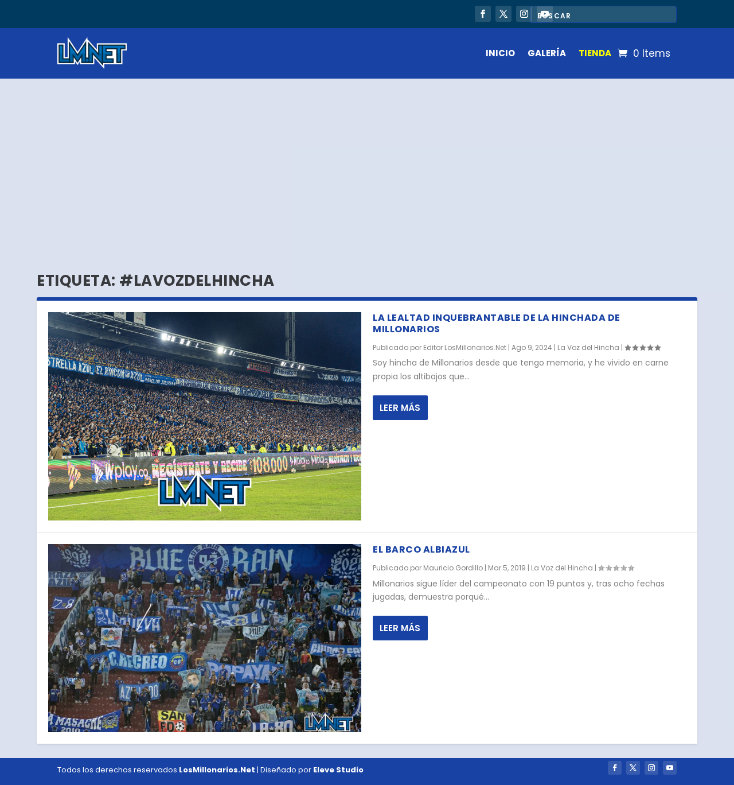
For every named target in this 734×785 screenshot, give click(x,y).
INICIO (500, 53)
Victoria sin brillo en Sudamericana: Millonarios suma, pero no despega (221, 12)
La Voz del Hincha (588, 347)
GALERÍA (547, 53)
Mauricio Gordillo (453, 568)
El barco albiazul (421, 549)
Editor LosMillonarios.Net (464, 347)
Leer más (400, 408)
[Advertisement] (367, 164)
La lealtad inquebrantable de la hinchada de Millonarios (496, 323)
